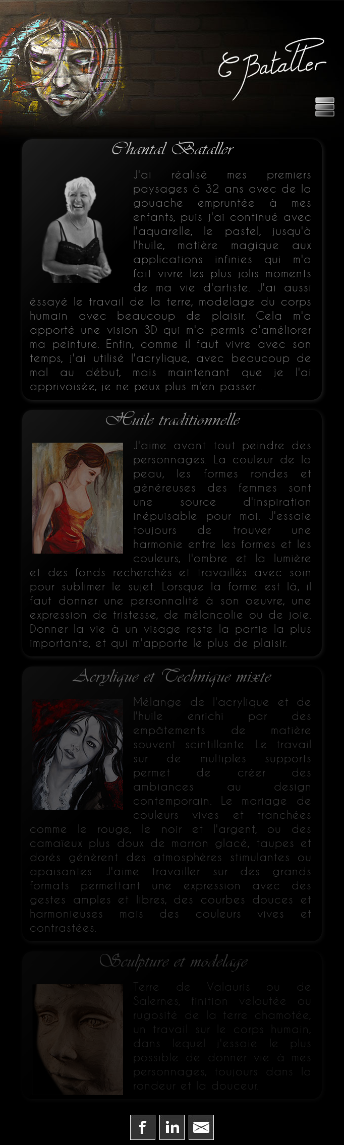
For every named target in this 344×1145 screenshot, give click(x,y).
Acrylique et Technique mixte (172, 676)
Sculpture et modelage (172, 961)
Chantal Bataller (172, 149)
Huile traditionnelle (172, 420)
